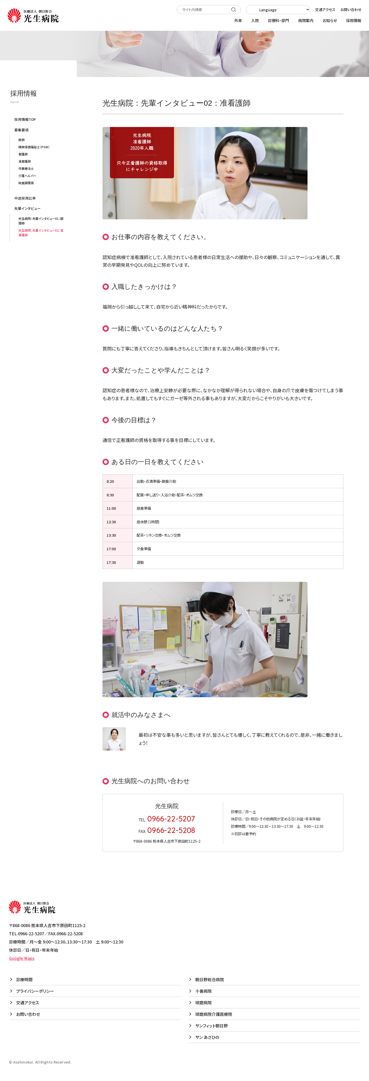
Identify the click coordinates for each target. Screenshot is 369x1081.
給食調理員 (26, 183)
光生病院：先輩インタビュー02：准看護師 (40, 232)
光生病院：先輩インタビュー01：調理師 (40, 220)
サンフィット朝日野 (211, 1026)
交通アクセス (325, 9)
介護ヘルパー (27, 175)
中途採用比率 (25, 198)
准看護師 (24, 161)
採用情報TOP (25, 119)
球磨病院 (203, 1002)
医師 (21, 139)
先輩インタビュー (27, 208)
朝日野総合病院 (209, 979)
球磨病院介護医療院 (213, 1014)
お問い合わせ (351, 9)
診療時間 (24, 979)
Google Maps (22, 958)
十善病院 (203, 991)
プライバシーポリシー (35, 991)
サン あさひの (207, 1037)
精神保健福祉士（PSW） (34, 147)
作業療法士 (26, 168)
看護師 (23, 154)
